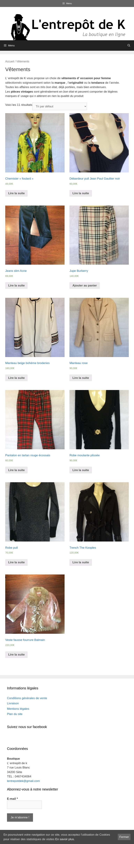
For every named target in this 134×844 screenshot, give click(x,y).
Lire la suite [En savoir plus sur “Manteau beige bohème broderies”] (16, 378)
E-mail (12, 798)
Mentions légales (18, 708)
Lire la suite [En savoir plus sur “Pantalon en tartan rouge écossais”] (16, 470)
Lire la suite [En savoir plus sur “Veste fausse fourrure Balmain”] (16, 654)
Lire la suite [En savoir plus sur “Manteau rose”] (80, 378)
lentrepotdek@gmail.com (23, 781)
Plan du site (15, 714)
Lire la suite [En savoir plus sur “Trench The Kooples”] (80, 562)
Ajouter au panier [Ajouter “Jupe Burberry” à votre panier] (84, 285)
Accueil (9, 61)
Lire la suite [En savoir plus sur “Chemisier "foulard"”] (16, 193)
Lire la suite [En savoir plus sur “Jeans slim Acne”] (16, 285)
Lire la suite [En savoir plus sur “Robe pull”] (16, 562)
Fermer (124, 837)
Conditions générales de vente (27, 698)
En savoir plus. (65, 839)
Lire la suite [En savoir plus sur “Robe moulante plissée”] (80, 470)
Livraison (13, 703)
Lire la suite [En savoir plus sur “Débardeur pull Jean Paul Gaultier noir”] (80, 193)
